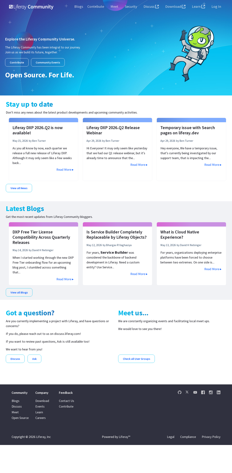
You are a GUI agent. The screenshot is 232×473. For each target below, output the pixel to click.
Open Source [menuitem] (20, 446)
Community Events (48, 62)
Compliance (188, 465)
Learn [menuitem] (39, 440)
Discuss (15, 357)
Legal (170, 465)
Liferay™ (124, 465)
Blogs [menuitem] (15, 429)
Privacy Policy (211, 465)
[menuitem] (78, 6)
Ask (34, 357)
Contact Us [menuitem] (66, 429)
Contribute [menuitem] (66, 434)
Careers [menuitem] (40, 446)
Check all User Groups (136, 357)
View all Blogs (19, 291)
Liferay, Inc (43, 465)
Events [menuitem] (40, 434)
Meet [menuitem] (15, 440)
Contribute (17, 62)
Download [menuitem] (42, 429)
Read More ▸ (65, 169)
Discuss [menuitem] (17, 434)
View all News (19, 187)
